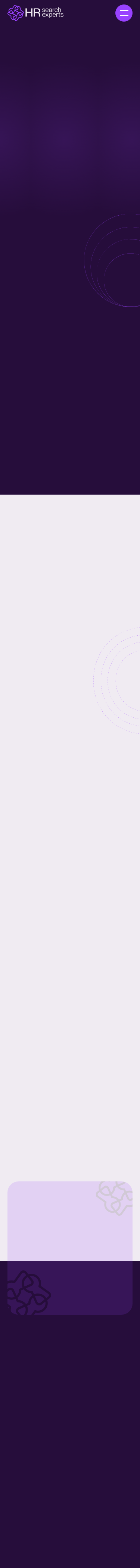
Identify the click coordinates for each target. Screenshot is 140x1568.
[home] (35, 13)
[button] (124, 13)
